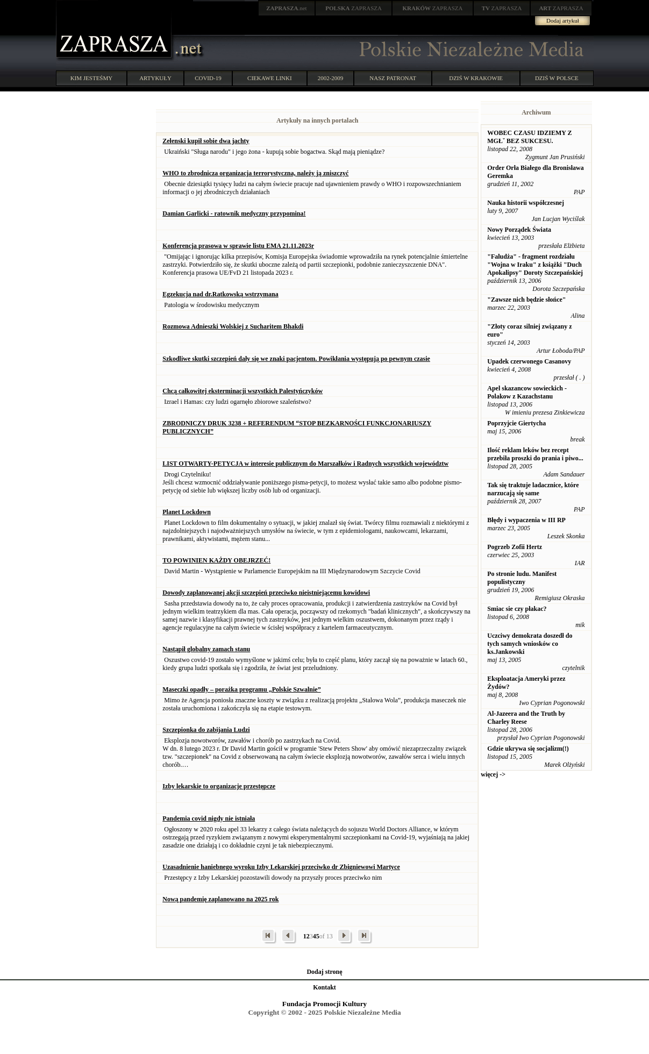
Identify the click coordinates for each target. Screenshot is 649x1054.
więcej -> (493, 774)
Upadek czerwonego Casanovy (529, 361)
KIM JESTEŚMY (91, 78)
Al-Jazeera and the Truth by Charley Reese (526, 717)
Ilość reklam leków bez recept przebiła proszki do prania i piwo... (535, 454)
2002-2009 (331, 78)
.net (286, 8)
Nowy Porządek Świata (519, 229)
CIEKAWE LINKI (269, 78)
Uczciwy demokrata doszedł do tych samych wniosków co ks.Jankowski (529, 644)
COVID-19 (208, 78)
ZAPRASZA (353, 8)
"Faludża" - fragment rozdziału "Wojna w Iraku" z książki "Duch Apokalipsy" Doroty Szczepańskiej (535, 264)
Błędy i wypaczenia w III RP (526, 520)
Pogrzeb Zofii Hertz (514, 547)
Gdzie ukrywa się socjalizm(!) (528, 748)
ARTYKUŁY (155, 78)
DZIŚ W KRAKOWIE (476, 78)
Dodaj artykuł (562, 20)
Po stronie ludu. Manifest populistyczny (522, 578)
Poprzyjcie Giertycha (516, 423)
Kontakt (324, 987)
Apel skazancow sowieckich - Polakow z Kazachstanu (527, 392)
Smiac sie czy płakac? (516, 609)
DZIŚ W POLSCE (557, 78)
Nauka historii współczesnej (525, 202)
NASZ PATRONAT (392, 78)
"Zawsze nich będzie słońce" (526, 299)
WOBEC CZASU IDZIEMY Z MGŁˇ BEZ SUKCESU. (529, 137)
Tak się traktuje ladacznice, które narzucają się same (533, 489)
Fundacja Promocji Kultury (324, 1004)
